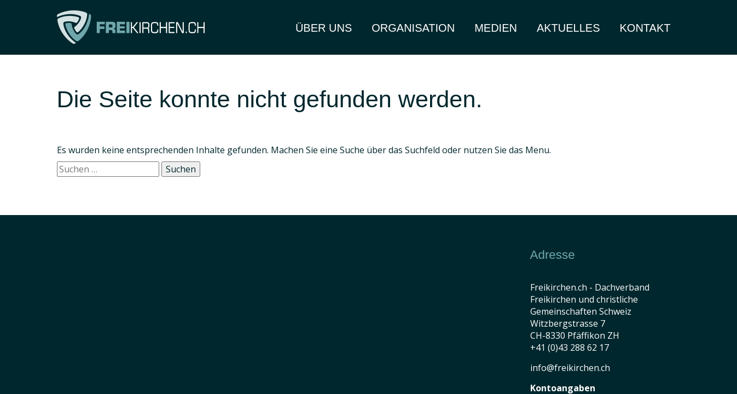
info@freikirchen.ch (570, 368)
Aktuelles (568, 28)
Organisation (413, 28)
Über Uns (323, 28)
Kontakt (645, 28)
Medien (495, 28)
